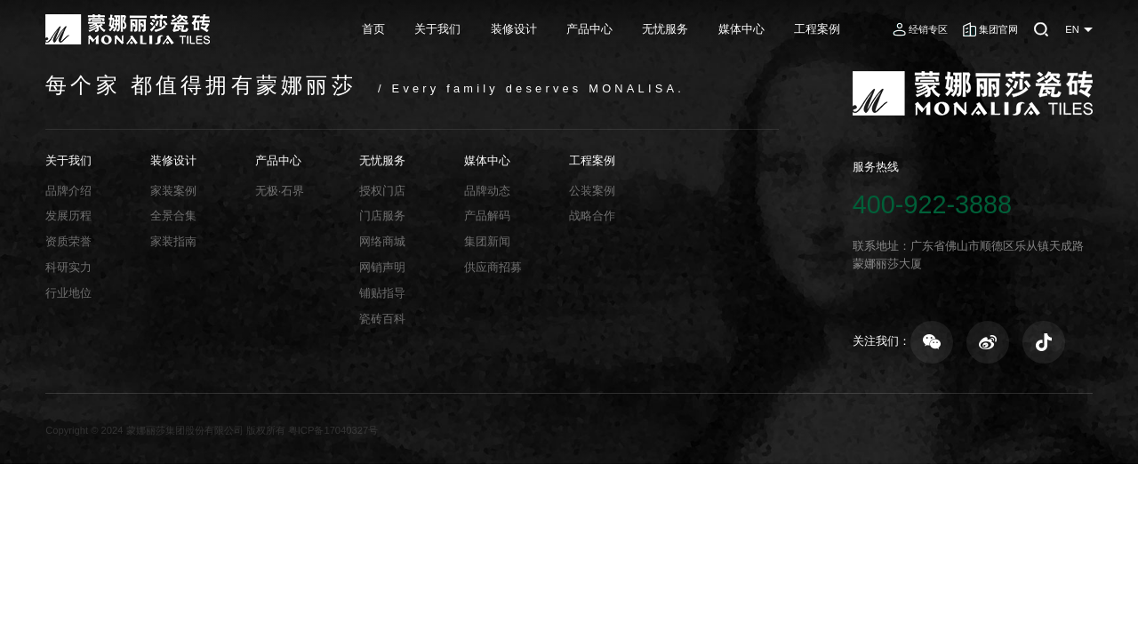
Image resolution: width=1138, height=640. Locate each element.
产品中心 (589, 29)
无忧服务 (665, 29)
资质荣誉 (68, 241)
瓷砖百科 (382, 318)
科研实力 (68, 267)
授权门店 (382, 190)
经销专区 (928, 29)
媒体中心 (741, 29)
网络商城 (382, 241)
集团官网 (998, 29)
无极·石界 (280, 190)
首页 (373, 29)
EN (1072, 29)
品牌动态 (487, 190)
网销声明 (382, 267)
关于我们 (437, 29)
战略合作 (592, 215)
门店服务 (382, 215)
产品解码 (487, 215)
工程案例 (817, 29)
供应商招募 (493, 267)
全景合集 (173, 215)
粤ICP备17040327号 (333, 430)
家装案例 (173, 190)
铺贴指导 (382, 293)
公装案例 (592, 190)
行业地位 (68, 293)
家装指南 (173, 241)
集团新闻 (487, 241)
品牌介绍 (68, 190)
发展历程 (68, 215)
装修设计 (514, 29)
